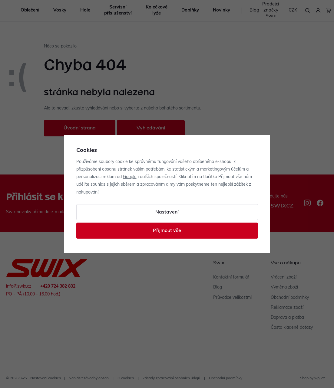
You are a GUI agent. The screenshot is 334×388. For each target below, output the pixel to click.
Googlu (130, 177)
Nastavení (167, 212)
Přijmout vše (167, 230)
